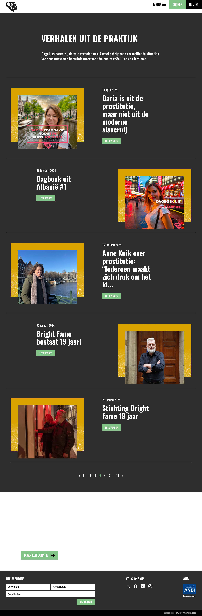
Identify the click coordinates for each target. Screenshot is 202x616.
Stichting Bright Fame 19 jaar (125, 412)
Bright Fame (11, 7)
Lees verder (111, 141)
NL (190, 4)
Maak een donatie (36, 555)
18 (117, 475)
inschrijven (86, 602)
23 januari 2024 (111, 399)
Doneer (177, 4)
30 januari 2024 (45, 325)
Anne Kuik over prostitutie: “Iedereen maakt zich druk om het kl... (126, 268)
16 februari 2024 (111, 244)
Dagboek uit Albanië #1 (53, 182)
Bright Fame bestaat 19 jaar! (58, 337)
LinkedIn (142, 586)
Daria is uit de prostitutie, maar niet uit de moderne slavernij (125, 113)
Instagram (150, 586)
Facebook (135, 586)
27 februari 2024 (46, 170)
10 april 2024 (109, 89)
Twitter (128, 586)
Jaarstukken (188, 596)
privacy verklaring (188, 613)
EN (197, 4)
